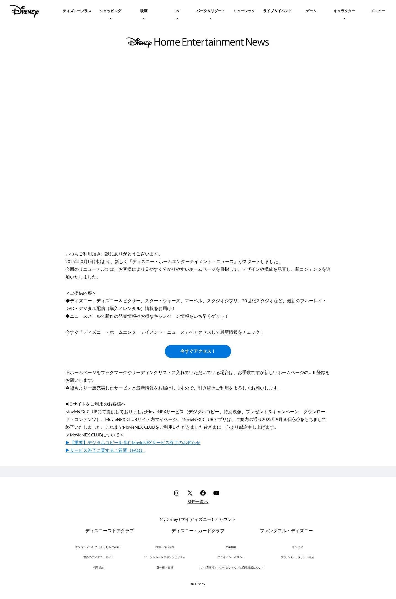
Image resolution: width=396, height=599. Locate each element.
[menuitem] (77, 10)
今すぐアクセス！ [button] (198, 351)
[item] (110, 10)
